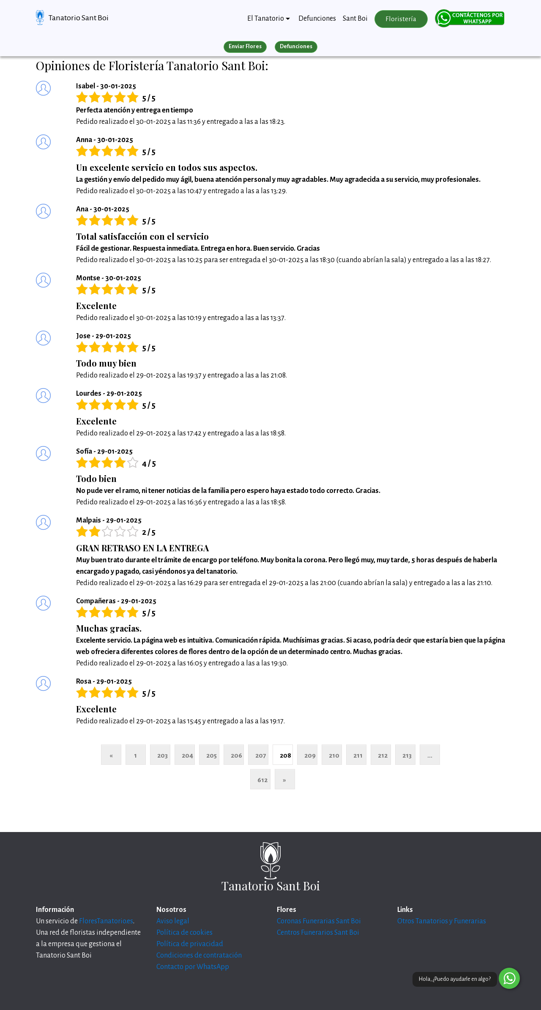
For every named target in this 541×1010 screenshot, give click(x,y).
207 (260, 755)
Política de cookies (184, 932)
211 (358, 755)
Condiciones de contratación (199, 955)
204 (187, 755)
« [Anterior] (110, 755)
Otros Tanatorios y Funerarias (441, 921)
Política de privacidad (189, 944)
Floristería (400, 19)
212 (383, 755)
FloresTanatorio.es (106, 921)
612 (262, 779)
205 (211, 755)
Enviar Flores (245, 46)
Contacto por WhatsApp (192, 967)
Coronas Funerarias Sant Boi (319, 921)
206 (236, 755)
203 (162, 755)
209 (310, 755)
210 (334, 755)
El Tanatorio (265, 18)
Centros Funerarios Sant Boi (318, 932)
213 (407, 755)
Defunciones (317, 18)
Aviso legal (172, 921)
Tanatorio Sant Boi (79, 18)
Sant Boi (355, 18)
